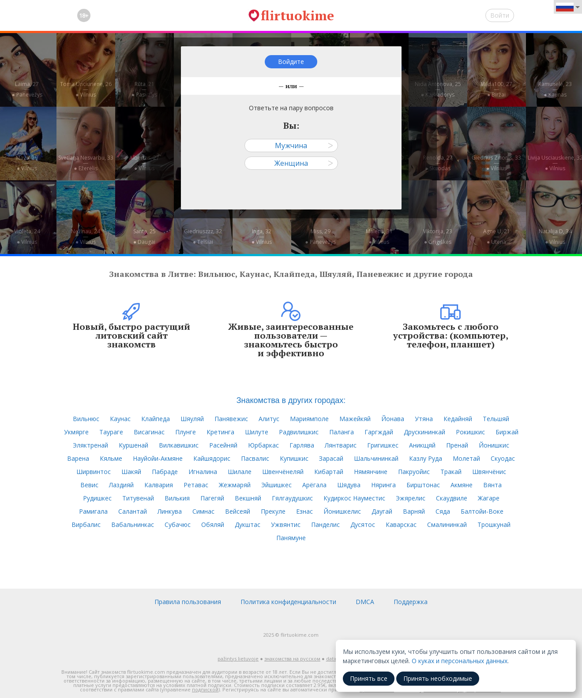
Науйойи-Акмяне (158, 458)
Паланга (341, 432)
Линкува (170, 511)
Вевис (89, 485)
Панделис (325, 524)
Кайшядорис (211, 458)
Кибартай (328, 471)
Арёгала (314, 485)
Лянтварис (341, 445)
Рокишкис (470, 432)
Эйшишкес (276, 485)
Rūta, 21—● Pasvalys (144, 89)
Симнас (203, 511)
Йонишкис (494, 445)
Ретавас (196, 485)
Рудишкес (97, 498)
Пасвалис (255, 458)
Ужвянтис (285, 524)
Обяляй (212, 524)
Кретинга (220, 432)
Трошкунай (494, 524)
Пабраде (165, 471)
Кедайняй (457, 418)
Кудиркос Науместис (354, 498)
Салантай (132, 511)
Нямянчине (370, 471)
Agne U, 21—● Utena (496, 237)
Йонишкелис (342, 511)
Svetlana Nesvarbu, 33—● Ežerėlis (85, 163)
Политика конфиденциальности (288, 601)
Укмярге (76, 432)
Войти (499, 15)
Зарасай (331, 458)
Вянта (492, 485)
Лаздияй (121, 485)
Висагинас (149, 432)
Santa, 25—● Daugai (144, 237)
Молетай (466, 458)
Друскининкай (424, 432)
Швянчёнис (489, 471)
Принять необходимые (437, 678)
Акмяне (462, 485)
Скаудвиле (451, 498)
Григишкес (382, 445)
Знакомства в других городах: (291, 400)
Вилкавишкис (179, 445)
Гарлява (301, 445)
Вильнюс (86, 418)
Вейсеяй (237, 511)
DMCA (365, 601)
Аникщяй (422, 445)
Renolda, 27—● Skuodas (438, 163)
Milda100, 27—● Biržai (496, 89)
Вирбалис (86, 524)
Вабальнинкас (132, 524)
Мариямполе (309, 418)
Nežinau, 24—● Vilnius (85, 237)
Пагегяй (212, 498)
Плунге (185, 432)
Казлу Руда (425, 458)
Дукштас (247, 524)
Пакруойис (414, 471)
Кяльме (111, 458)
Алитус (269, 418)
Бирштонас (423, 485)
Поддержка (411, 601)
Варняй (414, 511)
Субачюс (178, 524)
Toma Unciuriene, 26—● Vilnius (86, 89)
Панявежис (231, 418)
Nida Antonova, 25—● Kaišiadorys (438, 89)
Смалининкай (447, 524)
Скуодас (503, 458)
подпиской (205, 689)
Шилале (240, 471)
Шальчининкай (376, 458)
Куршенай (133, 445)
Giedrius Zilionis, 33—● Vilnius (496, 163)
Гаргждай (378, 432)
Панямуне (291, 538)
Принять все (368, 678)
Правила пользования (187, 601)
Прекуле (273, 511)
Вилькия (177, 498)
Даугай (382, 511)
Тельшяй (496, 418)
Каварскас (401, 524)
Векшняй (248, 498)
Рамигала (93, 511)
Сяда (443, 511)
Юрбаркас (263, 445)
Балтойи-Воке (482, 511)
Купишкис (294, 458)
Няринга (383, 485)
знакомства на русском (292, 658)
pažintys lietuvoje (238, 658)
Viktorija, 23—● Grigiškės (437, 237)
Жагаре (488, 498)
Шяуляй (192, 418)
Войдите (291, 61)
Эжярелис (410, 498)
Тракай (451, 471)
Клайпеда (155, 418)
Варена (78, 458)
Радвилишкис (299, 432)
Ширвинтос (93, 471)
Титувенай (138, 498)
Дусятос (362, 524)
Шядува (348, 485)
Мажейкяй (355, 418)
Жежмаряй (235, 485)
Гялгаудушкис (292, 498)
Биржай (507, 432)
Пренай (457, 445)
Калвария (158, 485)
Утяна (424, 418)
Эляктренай (90, 445)
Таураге (111, 432)
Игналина (202, 471)
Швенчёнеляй (283, 471)
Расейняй (223, 445)
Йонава (392, 418)
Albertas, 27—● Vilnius (144, 163)
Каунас (120, 418)
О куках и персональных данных (459, 661)
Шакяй (131, 471)
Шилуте (256, 432)
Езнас (304, 511)
